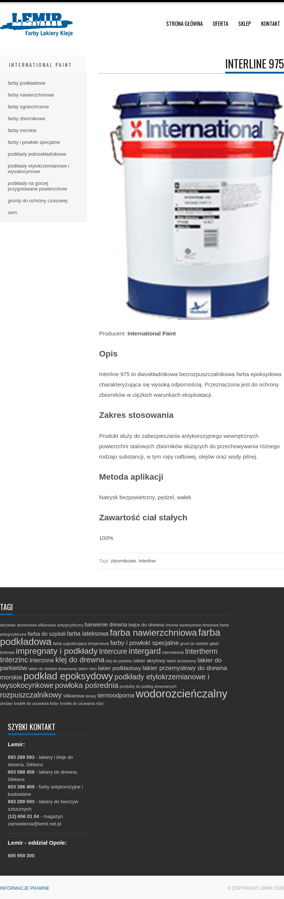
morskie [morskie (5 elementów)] (11, 677)
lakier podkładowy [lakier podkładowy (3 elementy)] (119, 668)
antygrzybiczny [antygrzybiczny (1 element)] (70, 625)
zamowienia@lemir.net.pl (34, 824)
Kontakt (270, 23)
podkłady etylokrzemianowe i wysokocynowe (38, 168)
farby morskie (22, 130)
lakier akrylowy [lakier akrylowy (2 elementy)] (150, 660)
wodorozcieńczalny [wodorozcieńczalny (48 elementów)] (181, 693)
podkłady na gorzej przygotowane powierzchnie (37, 186)
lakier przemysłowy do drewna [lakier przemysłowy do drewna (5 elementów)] (184, 668)
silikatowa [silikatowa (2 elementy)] (73, 696)
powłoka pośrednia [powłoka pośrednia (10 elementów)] (86, 685)
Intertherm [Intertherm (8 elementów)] (201, 651)
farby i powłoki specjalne (34, 142)
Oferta (220, 23)
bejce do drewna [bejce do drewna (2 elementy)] (146, 625)
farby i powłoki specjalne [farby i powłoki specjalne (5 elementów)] (144, 642)
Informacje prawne (25, 888)
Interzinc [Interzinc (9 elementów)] (14, 660)
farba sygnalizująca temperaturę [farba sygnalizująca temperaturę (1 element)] (81, 643)
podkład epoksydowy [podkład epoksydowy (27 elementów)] (68, 676)
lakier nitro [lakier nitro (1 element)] (87, 668)
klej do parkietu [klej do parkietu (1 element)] (119, 661)
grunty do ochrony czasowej (37, 200)
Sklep (244, 23)
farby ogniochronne (28, 106)
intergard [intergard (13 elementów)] (145, 651)
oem (12, 212)
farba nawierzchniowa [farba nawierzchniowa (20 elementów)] (153, 633)
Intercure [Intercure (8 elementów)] (113, 651)
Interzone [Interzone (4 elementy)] (41, 660)
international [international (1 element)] (173, 652)
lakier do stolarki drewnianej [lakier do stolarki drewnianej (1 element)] (52, 668)
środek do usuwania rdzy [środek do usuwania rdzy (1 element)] (82, 703)
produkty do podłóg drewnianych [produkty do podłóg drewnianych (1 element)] (148, 686)
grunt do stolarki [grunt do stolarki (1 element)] (194, 643)
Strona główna (184, 23)
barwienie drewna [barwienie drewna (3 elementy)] (106, 625)
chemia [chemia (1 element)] (171, 625)
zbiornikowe (123, 561)
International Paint (40, 64)
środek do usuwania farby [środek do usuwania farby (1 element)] (36, 703)
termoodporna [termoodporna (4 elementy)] (116, 695)
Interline (147, 561)
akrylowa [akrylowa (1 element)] (8, 625)
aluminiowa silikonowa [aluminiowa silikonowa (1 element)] (36, 625)
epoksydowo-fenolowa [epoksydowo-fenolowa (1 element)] (198, 625)
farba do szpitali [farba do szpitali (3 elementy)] (47, 634)
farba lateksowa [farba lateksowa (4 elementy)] (87, 633)
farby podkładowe (26, 83)
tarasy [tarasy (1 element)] (90, 696)
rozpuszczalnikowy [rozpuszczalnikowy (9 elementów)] (31, 695)
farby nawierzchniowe (31, 95)
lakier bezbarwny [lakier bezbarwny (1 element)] (181, 661)
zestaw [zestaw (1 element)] (6, 703)
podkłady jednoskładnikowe (37, 154)
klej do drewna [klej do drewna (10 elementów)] (80, 659)
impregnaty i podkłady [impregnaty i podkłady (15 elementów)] (57, 651)
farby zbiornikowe (26, 118)
